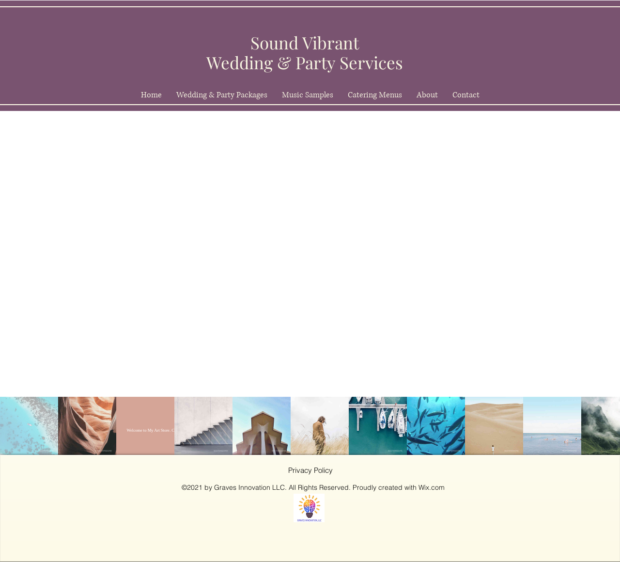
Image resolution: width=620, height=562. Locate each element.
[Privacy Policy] (310, 470)
